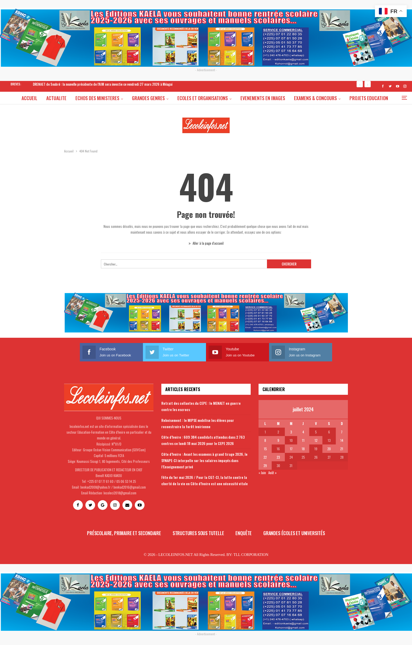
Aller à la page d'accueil (206, 243)
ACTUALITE (67, 98)
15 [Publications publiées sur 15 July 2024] (265, 448)
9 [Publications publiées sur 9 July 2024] (278, 440)
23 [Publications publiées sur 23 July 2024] (278, 457)
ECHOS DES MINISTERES (109, 98)
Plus (369, 98)
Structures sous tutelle (198, 533)
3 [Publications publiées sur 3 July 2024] (291, 431)
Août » (272, 472)
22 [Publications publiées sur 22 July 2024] (265, 457)
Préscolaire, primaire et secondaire (124, 533)
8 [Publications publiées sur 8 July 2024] (265, 440)
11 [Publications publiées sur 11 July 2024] (303, 440)
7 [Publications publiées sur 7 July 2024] (341, 431)
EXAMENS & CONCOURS (329, 98)
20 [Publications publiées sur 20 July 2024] (329, 448)
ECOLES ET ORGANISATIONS (215, 98)
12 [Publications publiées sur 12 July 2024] (316, 440)
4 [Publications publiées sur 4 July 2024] (303, 431)
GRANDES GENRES (160, 98)
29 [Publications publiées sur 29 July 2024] (265, 465)
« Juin (262, 472)
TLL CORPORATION (250, 554)
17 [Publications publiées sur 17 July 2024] (291, 448)
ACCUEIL (39, 98)
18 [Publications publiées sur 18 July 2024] (303, 448)
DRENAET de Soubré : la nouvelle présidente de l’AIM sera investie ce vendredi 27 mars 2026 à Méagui (102, 84)
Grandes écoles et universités (294, 533)
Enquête (243, 533)
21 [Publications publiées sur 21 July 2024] (341, 448)
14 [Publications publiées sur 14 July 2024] (341, 440)
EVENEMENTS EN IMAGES (276, 98)
